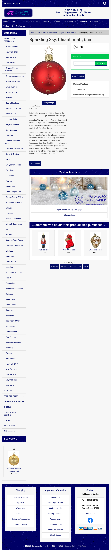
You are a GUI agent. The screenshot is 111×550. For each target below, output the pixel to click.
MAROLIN (14, 391)
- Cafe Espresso (10, 130)
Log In (16, 4)
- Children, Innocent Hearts (12, 142)
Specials (20, 503)
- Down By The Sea (11, 154)
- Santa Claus (9, 299)
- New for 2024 (10, 57)
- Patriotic (8, 278)
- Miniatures (9, 256)
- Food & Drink (10, 186)
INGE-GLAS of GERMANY (47, 33)
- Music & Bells (10, 262)
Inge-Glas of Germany (31, 22)
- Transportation (10, 332)
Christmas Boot (69, 250)
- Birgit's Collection (11, 125)
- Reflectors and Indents (13, 289)
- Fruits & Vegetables (12, 192)
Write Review (35, 163)
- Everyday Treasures (12, 165)
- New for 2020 (10, 375)
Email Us (90, 513)
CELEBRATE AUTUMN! (14, 402)
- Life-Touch (9, 251)
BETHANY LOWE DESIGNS (10, 413)
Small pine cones (95, 250)
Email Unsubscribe (55, 530)
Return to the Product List (71, 266)
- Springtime (9, 315)
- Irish (6, 229)
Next (86, 266)
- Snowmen (8, 310)
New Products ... (10, 426)
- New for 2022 (10, 385)
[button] (104, 3)
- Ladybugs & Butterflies (13, 246)
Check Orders (55, 535)
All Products (20, 514)
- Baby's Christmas (11, 103)
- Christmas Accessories (14, 76)
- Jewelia (8, 235)
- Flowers (8, 181)
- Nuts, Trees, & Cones (13, 272)
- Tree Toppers (10, 337)
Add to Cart (101, 63)
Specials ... (8, 420)
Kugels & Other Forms (67, 33)
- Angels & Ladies (11, 92)
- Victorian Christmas (12, 342)
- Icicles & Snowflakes (13, 224)
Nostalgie (94, 22)
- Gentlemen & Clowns (13, 202)
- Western (8, 353)
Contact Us (20, 26)
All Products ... (9, 431)
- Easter (7, 159)
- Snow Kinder (9, 305)
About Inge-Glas (20, 524)
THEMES (14, 407)
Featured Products (20, 497)
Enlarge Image (48, 103)
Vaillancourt (8, 26)
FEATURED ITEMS (14, 396)
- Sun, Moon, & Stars (12, 321)
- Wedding (8, 348)
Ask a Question (78, 76)
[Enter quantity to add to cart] (84, 63)
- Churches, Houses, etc (13, 149)
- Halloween (9, 213)
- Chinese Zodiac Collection (11, 69)
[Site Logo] (19, 13)
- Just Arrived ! (10, 359)
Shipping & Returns (55, 503)
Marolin (46, 22)
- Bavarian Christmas (12, 108)
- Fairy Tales (9, 170)
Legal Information (55, 524)
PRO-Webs (82, 546)
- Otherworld (9, 176)
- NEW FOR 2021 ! (11, 380)
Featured (83, 22)
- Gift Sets (8, 208)
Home (8, 4)
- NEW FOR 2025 (11, 52)
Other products (69, 215)
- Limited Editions (11, 87)
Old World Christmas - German (64, 22)
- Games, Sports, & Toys (13, 197)
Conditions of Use (55, 508)
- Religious (8, 294)
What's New (20, 508)
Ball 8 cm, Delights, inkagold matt (13, 461)
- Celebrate (8, 135)
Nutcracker (43, 250)
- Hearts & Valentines (12, 219)
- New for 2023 (10, 63)
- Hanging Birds (10, 119)
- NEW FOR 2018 (11, 364)
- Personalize (9, 283)
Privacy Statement (55, 514)
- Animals (8, 98)
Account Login (55, 519)
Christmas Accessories (21, 519)
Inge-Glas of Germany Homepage (69, 210)
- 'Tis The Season (11, 326)
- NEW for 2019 (10, 369)
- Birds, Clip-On (10, 114)
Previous (54, 266)
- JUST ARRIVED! (11, 47)
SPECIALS (16, 22)
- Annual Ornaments (12, 81)
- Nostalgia (8, 267)
